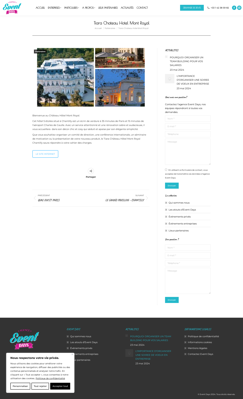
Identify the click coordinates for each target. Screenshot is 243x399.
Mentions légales (197, 348)
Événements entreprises (183, 223)
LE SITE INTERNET (45, 154)
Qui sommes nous (179, 202)
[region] (40, 373)
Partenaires (40, 51)
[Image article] (166, 56)
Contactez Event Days (200, 354)
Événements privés (180, 216)
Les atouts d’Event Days (182, 209)
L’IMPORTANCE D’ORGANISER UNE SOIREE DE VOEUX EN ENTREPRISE (193, 80)
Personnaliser (20, 386)
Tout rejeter (40, 386)
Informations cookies (200, 342)
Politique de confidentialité (50, 378)
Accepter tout (60, 386)
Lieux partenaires (179, 230)
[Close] (72, 354)
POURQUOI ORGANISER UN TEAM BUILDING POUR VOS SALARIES (186, 61)
